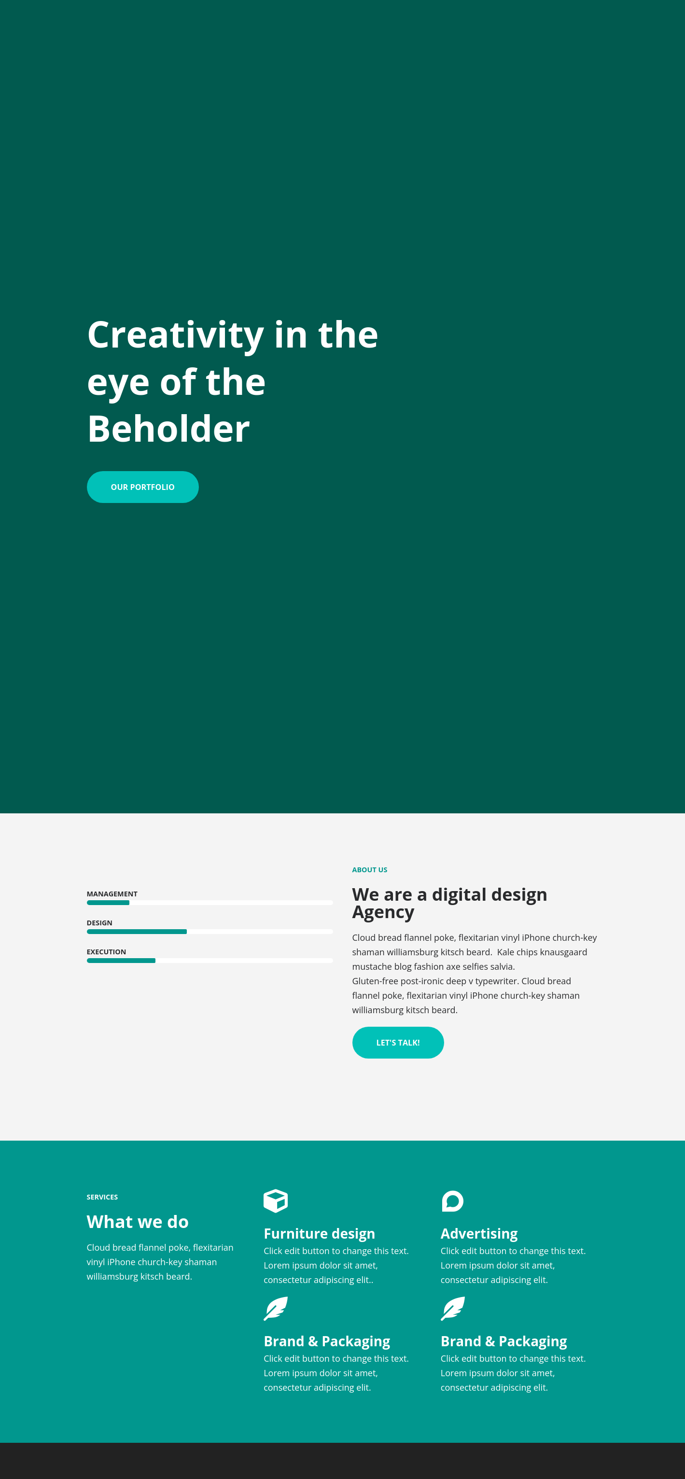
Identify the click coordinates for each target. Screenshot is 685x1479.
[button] (143, 487)
